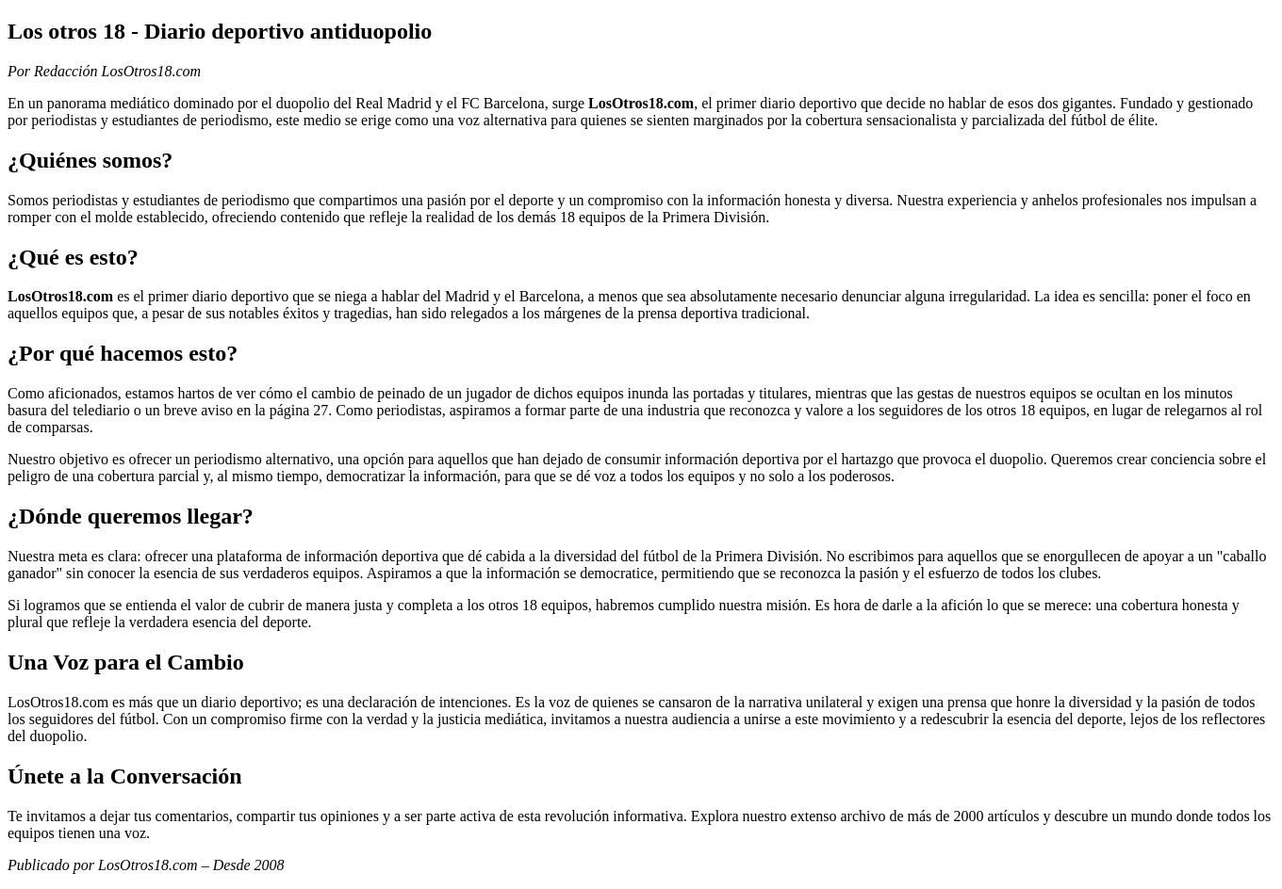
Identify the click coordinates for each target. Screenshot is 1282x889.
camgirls (341, 622)
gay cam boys (191, 833)
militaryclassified (825, 217)
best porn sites (1148, 573)
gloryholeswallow (1216, 120)
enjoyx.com (132, 427)
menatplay (926, 476)
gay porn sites (855, 313)
